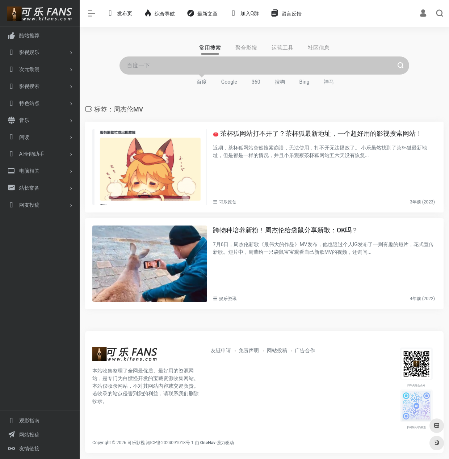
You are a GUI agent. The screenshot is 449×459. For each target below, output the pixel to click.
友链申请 (221, 350)
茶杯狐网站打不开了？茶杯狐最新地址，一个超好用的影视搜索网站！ (317, 133)
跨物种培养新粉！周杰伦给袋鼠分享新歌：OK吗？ (285, 230)
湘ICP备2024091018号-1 (170, 442)
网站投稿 (277, 350)
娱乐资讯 (227, 298)
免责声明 (249, 350)
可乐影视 (136, 442)
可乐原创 (227, 202)
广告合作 (305, 350)
